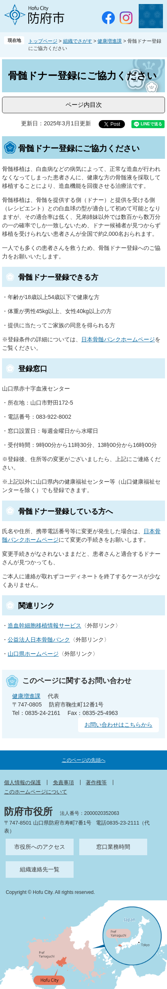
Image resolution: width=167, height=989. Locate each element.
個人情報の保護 (22, 782)
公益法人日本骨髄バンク (39, 639)
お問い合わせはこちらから (118, 724)
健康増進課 (109, 41)
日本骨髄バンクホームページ (118, 339)
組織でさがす (77, 41)
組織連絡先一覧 (39, 869)
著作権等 (96, 782)
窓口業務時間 (113, 847)
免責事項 (63, 782)
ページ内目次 (84, 104)
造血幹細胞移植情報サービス (44, 625)
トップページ (42, 41)
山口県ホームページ (33, 653)
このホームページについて (35, 792)
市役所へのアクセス (39, 847)
